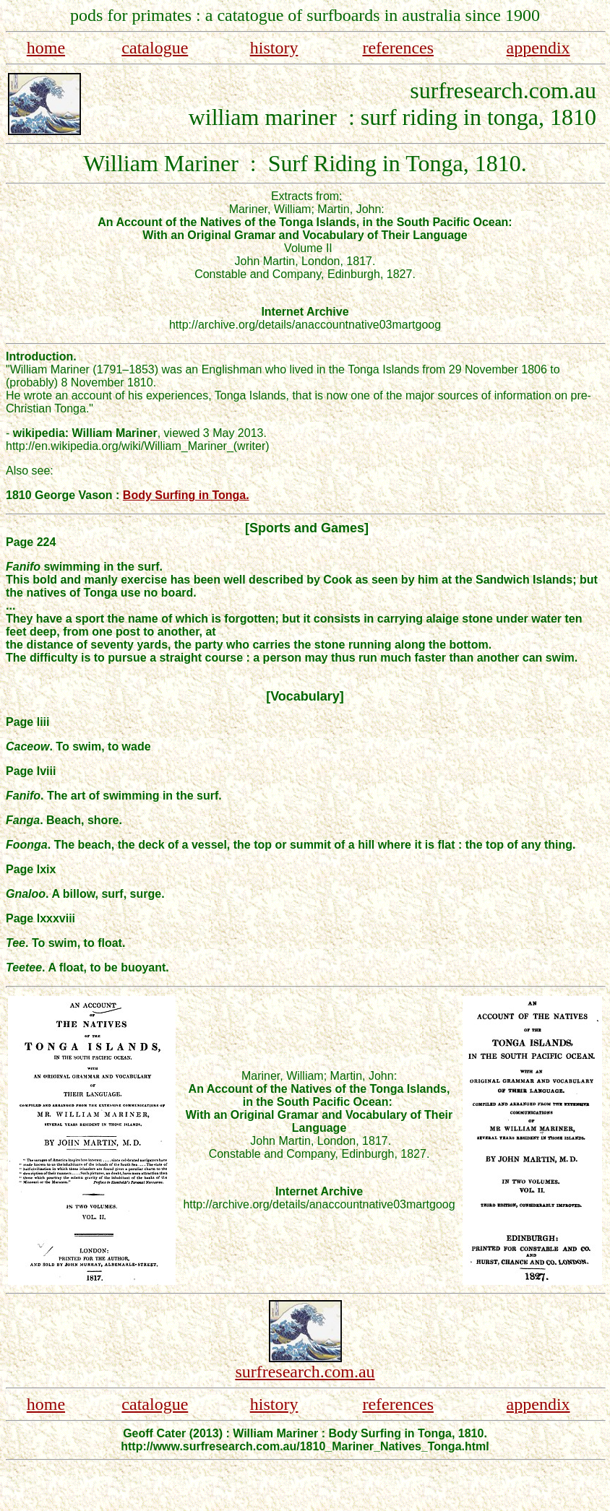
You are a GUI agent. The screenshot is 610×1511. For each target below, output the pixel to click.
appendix (538, 47)
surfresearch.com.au (304, 1371)
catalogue (154, 47)
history (274, 47)
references (398, 47)
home (46, 47)
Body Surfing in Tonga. (186, 495)
